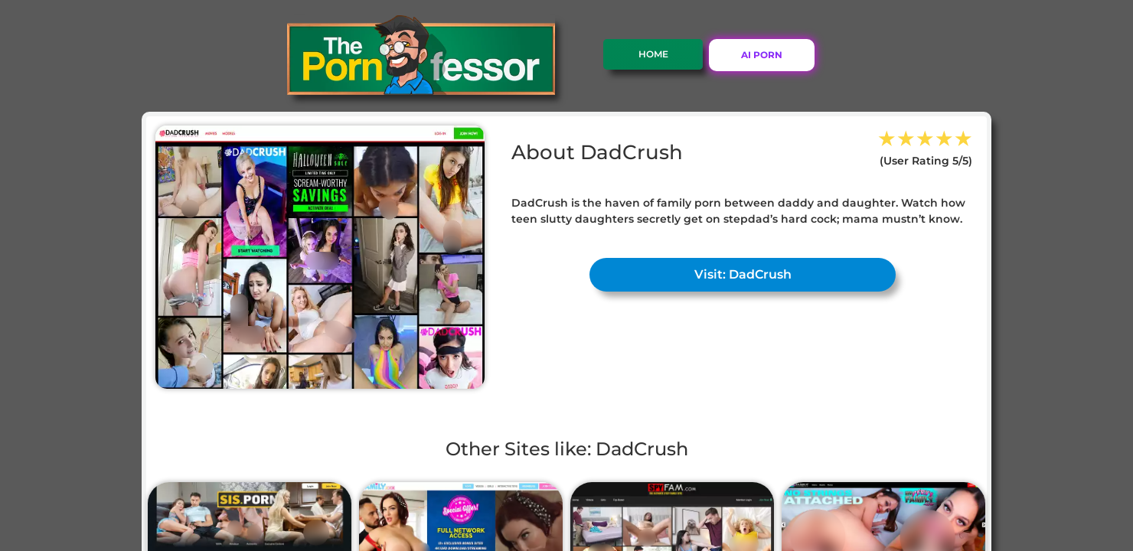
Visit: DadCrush (743, 274)
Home (653, 54)
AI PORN (761, 54)
